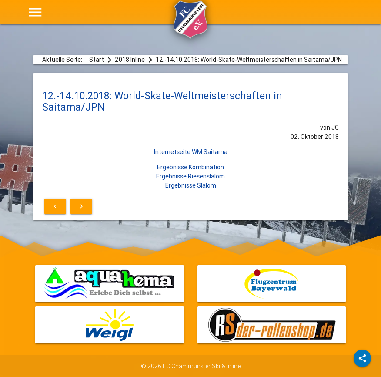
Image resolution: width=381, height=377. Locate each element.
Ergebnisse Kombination (190, 167)
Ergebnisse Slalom (190, 185)
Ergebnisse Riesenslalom (190, 176)
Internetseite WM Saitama (190, 152)
